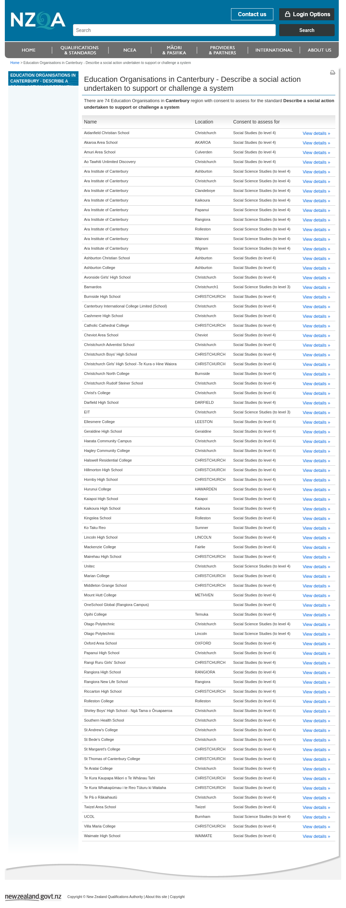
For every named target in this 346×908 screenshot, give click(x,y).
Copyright (177, 897)
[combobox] (207, 34)
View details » (316, 133)
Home (15, 63)
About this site (156, 897)
